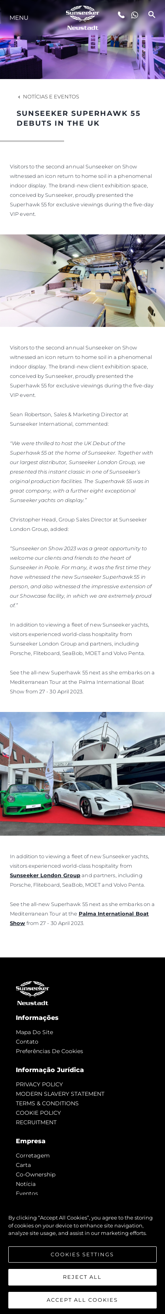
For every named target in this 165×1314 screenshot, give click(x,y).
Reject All (82, 1281)
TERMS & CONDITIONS (47, 1103)
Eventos (27, 1193)
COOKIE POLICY (38, 1112)
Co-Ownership (35, 1174)
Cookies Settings (82, 1258)
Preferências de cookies (49, 1051)
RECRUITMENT (36, 1122)
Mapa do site (34, 1032)
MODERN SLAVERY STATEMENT (60, 1093)
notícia (26, 1184)
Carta (23, 1165)
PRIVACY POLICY (39, 1084)
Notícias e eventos (48, 96)
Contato (27, 1041)
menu (18, 17)
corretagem (33, 1155)
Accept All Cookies (82, 1304)
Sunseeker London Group (45, 875)
